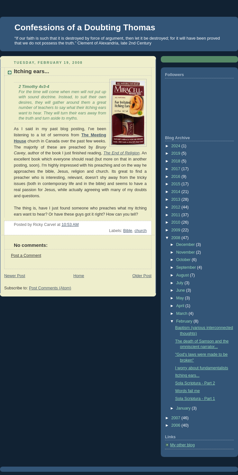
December (186, 244)
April (181, 306)
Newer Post (14, 276)
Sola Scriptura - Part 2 (195, 383)
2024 (176, 146)
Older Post (141, 276)
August (183, 275)
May (180, 298)
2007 (176, 418)
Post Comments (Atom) (50, 288)
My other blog (182, 445)
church (140, 230)
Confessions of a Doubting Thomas (84, 27)
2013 (176, 199)
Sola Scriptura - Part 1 (195, 398)
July (180, 283)
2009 (176, 230)
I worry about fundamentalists (201, 368)
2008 (176, 238)
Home (78, 276)
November (186, 252)
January (184, 408)
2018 (176, 161)
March (182, 313)
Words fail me (187, 391)
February (185, 321)
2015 (176, 184)
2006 (176, 425)
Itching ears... (187, 375)
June (181, 290)
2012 (176, 207)
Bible (127, 230)
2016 (176, 176)
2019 (176, 153)
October (184, 259)
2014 (176, 191)
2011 (176, 215)
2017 (176, 169)
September (186, 267)
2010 (176, 222)
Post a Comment (26, 255)
